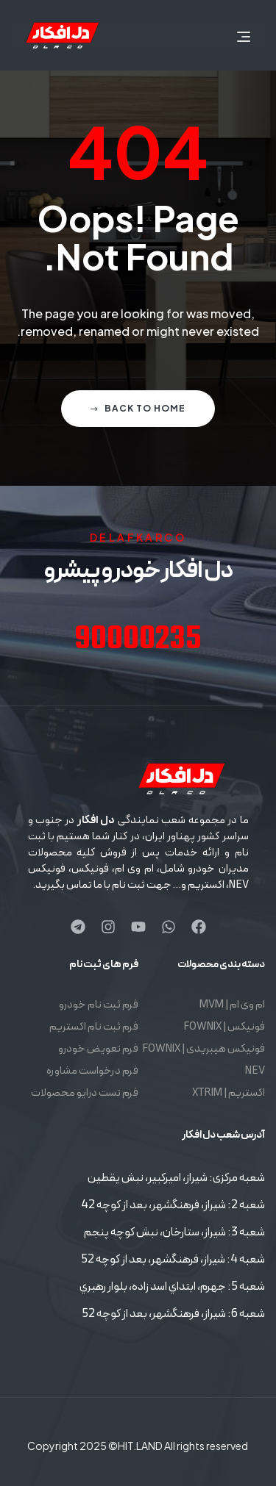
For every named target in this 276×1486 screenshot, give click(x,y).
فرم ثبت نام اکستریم (93, 1027)
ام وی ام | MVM (232, 1005)
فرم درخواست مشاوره (92, 1071)
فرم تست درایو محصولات (84, 1093)
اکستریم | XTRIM (228, 1093)
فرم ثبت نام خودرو (98, 1005)
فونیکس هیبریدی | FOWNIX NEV (203, 1060)
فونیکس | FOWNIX (224, 1027)
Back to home (138, 408)
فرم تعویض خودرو (98, 1049)
